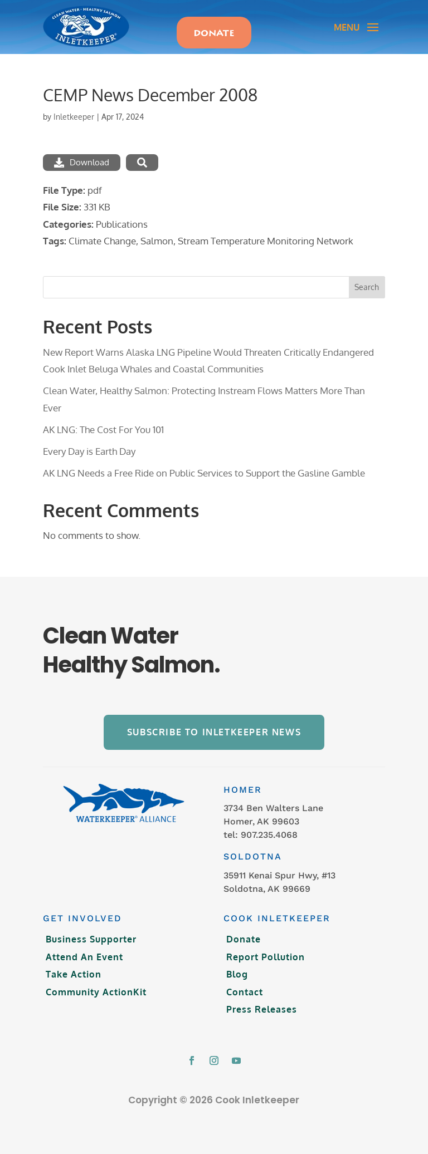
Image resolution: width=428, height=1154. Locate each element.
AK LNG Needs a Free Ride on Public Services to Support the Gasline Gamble (204, 473)
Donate (243, 939)
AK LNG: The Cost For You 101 (103, 429)
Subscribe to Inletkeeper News (214, 732)
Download (81, 162)
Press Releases (261, 1009)
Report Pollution (265, 957)
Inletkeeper (74, 116)
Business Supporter (91, 939)
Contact (244, 992)
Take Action (73, 974)
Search (366, 287)
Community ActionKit (96, 992)
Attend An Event (84, 957)
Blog (237, 974)
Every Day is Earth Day (89, 451)
